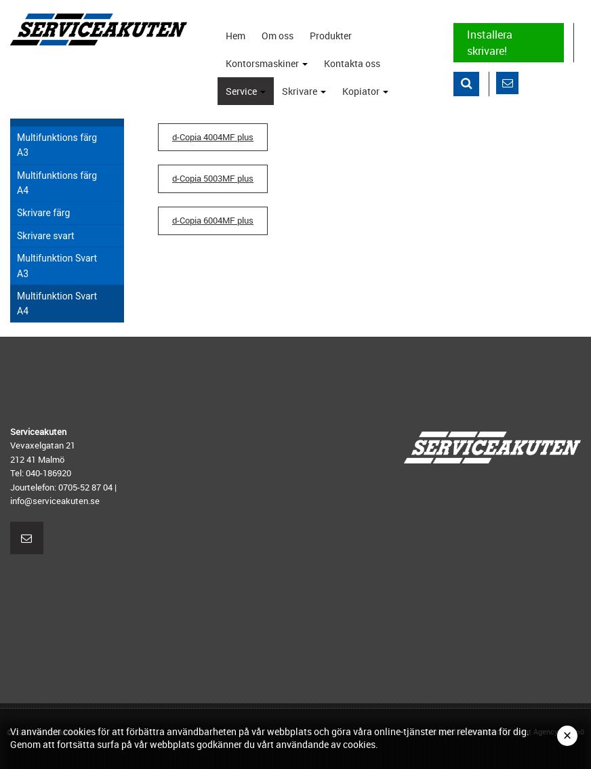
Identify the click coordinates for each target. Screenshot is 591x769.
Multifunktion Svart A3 (57, 265)
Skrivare (306, 95)
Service (248, 95)
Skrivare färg (43, 212)
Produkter (331, 35)
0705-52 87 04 (85, 487)
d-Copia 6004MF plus (212, 220)
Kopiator (368, 95)
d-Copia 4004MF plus (212, 137)
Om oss (277, 35)
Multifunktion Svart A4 (57, 303)
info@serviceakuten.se (55, 501)
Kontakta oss (352, 63)
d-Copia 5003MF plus (212, 178)
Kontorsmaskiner (269, 67)
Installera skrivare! (489, 42)
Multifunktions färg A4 (57, 183)
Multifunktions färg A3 (57, 145)
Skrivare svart (46, 235)
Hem (235, 35)
